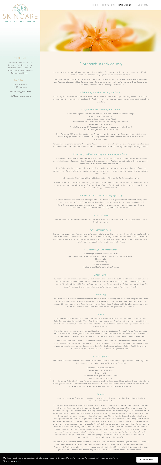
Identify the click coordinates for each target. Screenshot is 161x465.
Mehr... (19, 461)
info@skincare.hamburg (20, 96)
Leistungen (108, 5)
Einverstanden (147, 460)
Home (95, 5)
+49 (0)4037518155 (24, 92)
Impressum (143, 5)
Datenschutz (125, 5)
